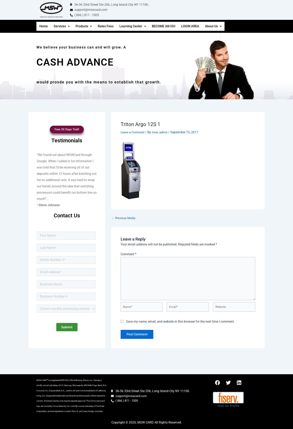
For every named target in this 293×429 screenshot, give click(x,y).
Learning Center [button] (132, 26)
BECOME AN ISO (163, 26)
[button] (62, 26)
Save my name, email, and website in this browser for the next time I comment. (180, 325)
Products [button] (84, 26)
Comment (128, 254)
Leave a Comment (133, 132)
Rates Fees (106, 26)
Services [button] (62, 26)
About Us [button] (213, 26)
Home (43, 26)
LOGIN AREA (190, 26)
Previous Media (124, 218)
